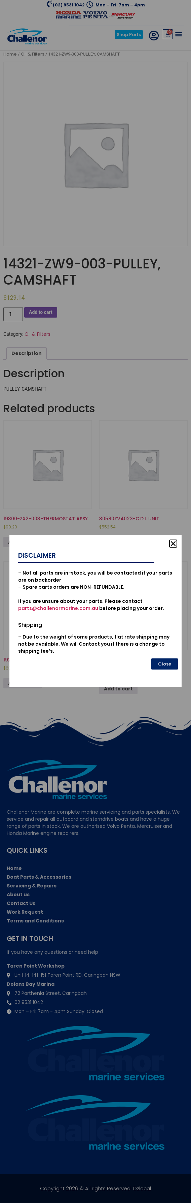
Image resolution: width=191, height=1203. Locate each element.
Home (10, 54)
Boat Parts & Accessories (39, 877)
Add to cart (40, 312)
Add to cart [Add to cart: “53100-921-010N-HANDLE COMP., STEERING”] (118, 688)
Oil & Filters (32, 54)
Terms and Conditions (35, 920)
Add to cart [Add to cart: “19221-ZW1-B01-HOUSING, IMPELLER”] (22, 683)
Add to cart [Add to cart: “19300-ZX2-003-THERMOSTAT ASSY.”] (22, 542)
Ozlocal (142, 1188)
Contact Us (21, 903)
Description (26, 353)
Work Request (25, 912)
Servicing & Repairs (31, 885)
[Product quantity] (13, 314)
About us (18, 894)
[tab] (26, 353)
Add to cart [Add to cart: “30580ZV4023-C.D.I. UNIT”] (118, 542)
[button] (178, 33)
